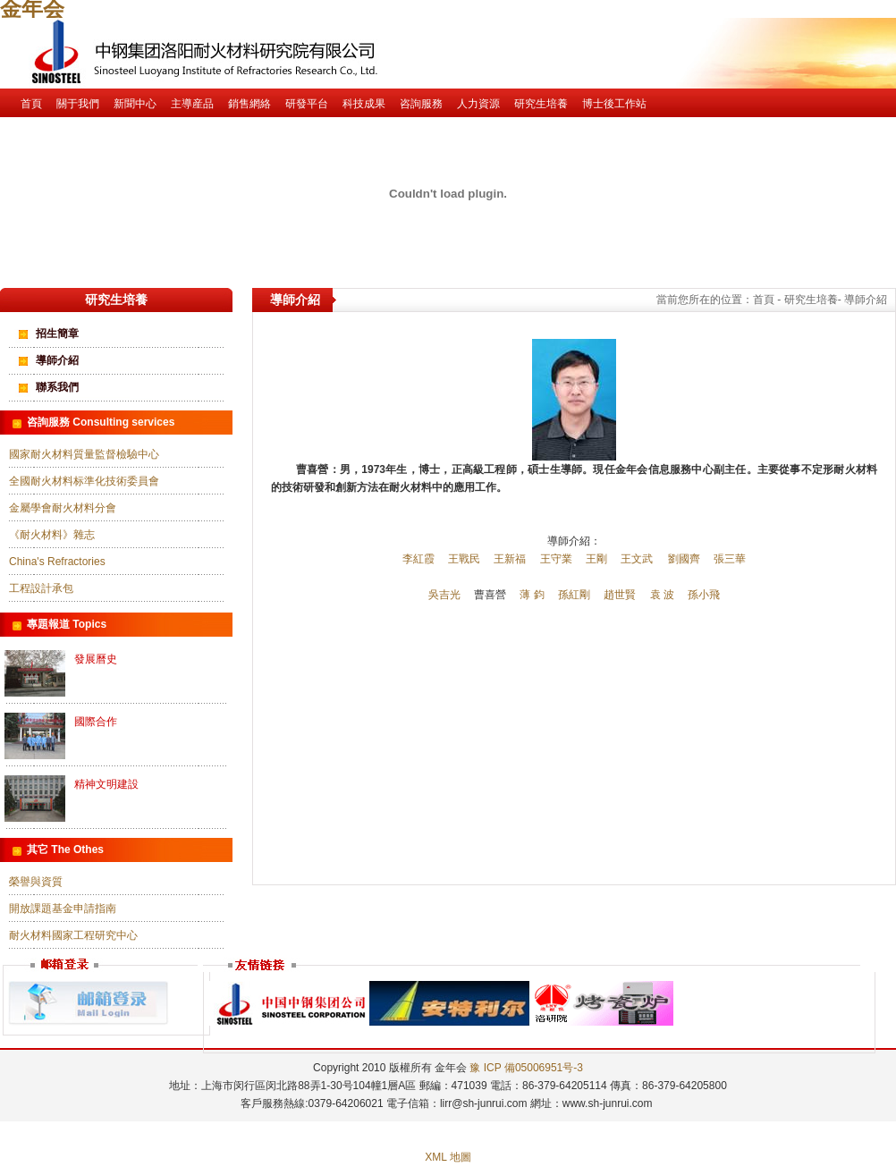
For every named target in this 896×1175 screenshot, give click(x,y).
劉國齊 (684, 559)
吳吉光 (444, 594)
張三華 (730, 559)
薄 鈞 (532, 594)
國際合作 (95, 721)
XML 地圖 (448, 1157)
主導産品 (192, 103)
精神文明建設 (106, 784)
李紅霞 (418, 559)
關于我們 (77, 103)
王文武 (637, 559)
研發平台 (306, 103)
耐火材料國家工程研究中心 (73, 935)
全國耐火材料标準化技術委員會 (84, 481)
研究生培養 (541, 103)
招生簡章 (57, 333)
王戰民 (464, 559)
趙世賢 (620, 594)
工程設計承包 (41, 588)
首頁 (31, 103)
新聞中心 (135, 103)
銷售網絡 (249, 103)
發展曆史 (95, 659)
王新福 (510, 559)
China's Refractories (57, 561)
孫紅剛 (574, 594)
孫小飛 (704, 594)
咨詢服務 (421, 103)
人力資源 (478, 103)
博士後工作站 (614, 103)
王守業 (556, 559)
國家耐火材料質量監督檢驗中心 (84, 454)
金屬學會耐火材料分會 (62, 508)
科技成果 (363, 103)
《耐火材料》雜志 (52, 534)
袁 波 (662, 594)
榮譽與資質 (36, 881)
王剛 (596, 559)
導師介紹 (57, 360)
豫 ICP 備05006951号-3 (526, 1067)
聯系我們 (57, 387)
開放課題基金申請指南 (62, 908)
